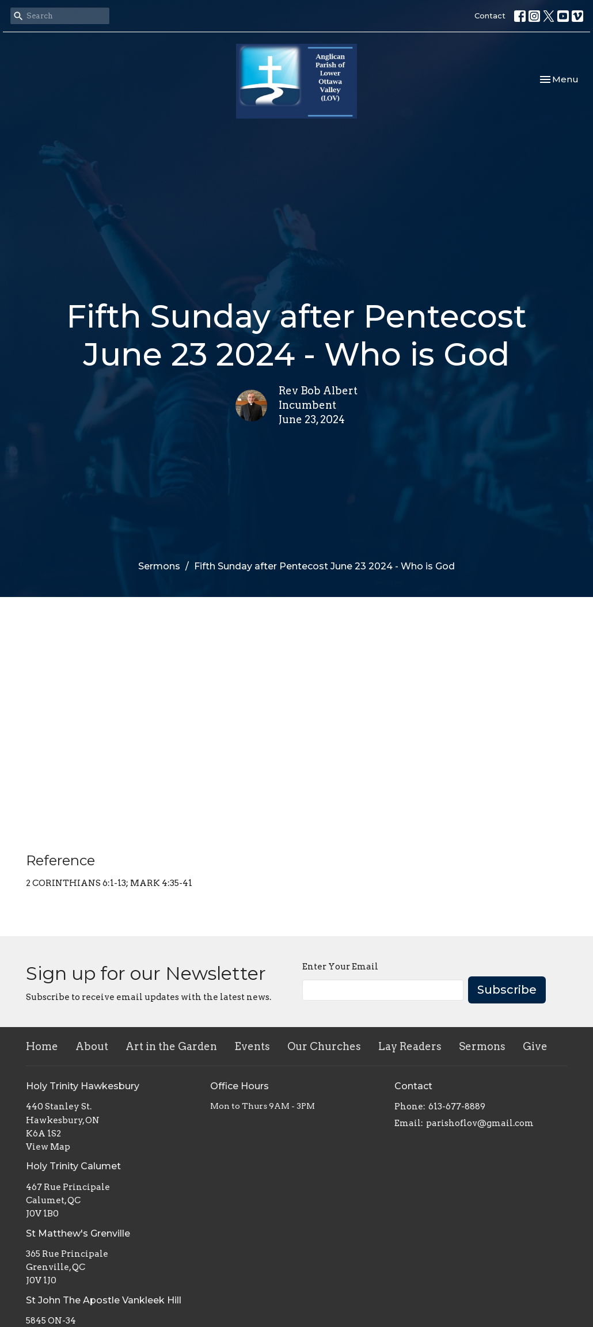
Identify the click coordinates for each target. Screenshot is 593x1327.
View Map (48, 1147)
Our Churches (324, 1046)
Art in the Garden (171, 1046)
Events (252, 1046)
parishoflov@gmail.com (480, 1123)
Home (42, 1046)
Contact (489, 15)
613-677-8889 (456, 1106)
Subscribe (507, 990)
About (91, 1046)
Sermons (159, 566)
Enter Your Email (340, 966)
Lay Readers (410, 1046)
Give (535, 1046)
